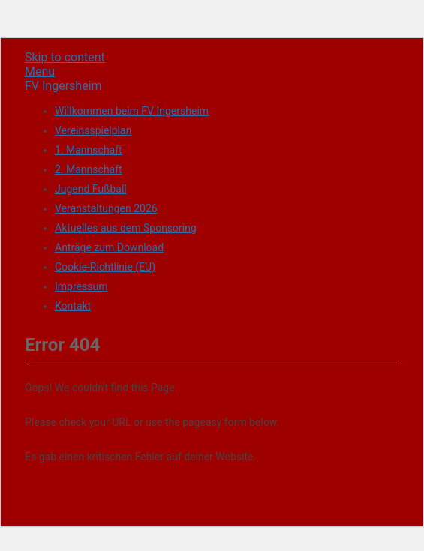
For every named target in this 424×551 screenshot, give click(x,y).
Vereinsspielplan (93, 130)
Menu (40, 71)
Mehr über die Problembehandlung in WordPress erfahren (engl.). (176, 491)
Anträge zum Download (109, 247)
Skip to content (65, 57)
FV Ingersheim (63, 86)
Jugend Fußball (91, 189)
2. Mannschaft (88, 169)
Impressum (81, 286)
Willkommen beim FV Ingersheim (132, 111)
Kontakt (73, 306)
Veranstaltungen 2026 (106, 208)
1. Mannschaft (88, 150)
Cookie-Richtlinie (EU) (105, 267)
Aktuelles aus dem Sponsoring (126, 228)
